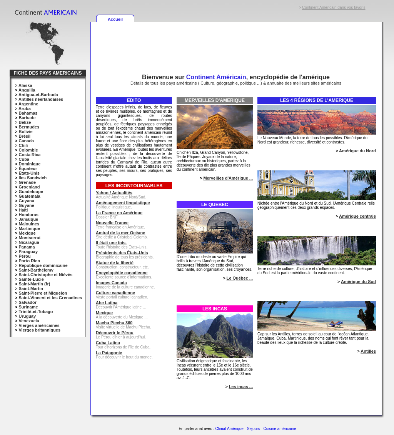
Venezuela (28, 320)
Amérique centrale (357, 216)
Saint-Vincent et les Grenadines (50, 297)
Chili (23, 145)
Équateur (27, 168)
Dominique (29, 164)
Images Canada (111, 282)
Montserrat (29, 237)
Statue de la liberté (115, 262)
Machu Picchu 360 (114, 322)
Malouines (28, 224)
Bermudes (28, 127)
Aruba (24, 108)
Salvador (27, 302)
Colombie (28, 150)
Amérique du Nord (357, 150)
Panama (26, 247)
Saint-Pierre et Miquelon (42, 293)
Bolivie (25, 131)
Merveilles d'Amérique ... (228, 178)
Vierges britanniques (39, 330)
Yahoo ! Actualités (114, 192)
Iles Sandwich (32, 177)
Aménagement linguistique (123, 202)
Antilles (368, 351)
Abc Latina (106, 302)
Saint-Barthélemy (35, 270)
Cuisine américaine (280, 429)
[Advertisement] (236, 45)
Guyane (26, 205)
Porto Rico (29, 260)
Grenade (27, 182)
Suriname (28, 307)
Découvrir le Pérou (115, 332)
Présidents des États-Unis (122, 252)
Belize (24, 122)
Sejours (253, 429)
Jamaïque (28, 219)
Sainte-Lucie (30, 279)
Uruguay (27, 316)
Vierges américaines (38, 325)
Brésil (24, 136)
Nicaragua (28, 242)
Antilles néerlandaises (40, 99)
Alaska (25, 85)
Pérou (24, 256)
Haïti (23, 210)
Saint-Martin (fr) (34, 284)
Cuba (23, 159)
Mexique (26, 233)
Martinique (29, 228)
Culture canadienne (115, 292)
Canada (26, 140)
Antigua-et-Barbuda (38, 94)
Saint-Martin (30, 288)
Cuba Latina (108, 342)
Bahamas (27, 113)
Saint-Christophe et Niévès (45, 274)
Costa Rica (29, 154)
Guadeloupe (30, 191)
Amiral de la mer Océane (120, 232)
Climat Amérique (229, 429)
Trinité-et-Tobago (35, 311)
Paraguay (28, 251)
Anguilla (26, 90)
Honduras (28, 214)
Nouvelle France (112, 222)
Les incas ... (241, 386)
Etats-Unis (28, 173)
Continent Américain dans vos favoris (334, 7)
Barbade (26, 117)
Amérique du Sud (358, 281)
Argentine (28, 104)
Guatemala (29, 196)
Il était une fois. (111, 242)
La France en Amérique (119, 212)
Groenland (29, 187)
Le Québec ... (240, 278)
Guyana (26, 200)
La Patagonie (109, 352)
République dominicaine (42, 265)
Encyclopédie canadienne (122, 272)
